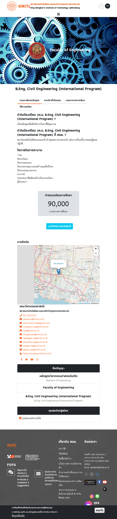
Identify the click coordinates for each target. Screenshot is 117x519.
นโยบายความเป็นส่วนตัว (70, 465)
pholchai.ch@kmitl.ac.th (34, 342)
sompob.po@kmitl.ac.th (33, 334)
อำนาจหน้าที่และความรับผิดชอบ (71, 474)
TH (107, 6)
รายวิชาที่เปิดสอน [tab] (52, 100)
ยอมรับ (99, 510)
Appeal (48, 484)
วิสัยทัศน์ (63, 453)
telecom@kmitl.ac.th (32, 319)
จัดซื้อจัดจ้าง (65, 458)
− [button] (96, 253)
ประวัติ (62, 448)
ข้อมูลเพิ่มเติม (18, 516)
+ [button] (96, 249)
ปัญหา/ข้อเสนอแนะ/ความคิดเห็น (23, 473)
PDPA (11, 464)
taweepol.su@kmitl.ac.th (34, 338)
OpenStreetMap (84, 303)
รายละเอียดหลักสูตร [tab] (29, 100)
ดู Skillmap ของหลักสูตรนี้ (59, 226)
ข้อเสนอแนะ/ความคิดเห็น (70, 483)
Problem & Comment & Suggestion (23, 482)
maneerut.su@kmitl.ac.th (34, 327)
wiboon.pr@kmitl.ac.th (33, 349)
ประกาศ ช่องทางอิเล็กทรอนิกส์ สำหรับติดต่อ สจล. (70, 494)
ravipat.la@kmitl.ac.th (32, 346)
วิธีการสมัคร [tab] (25, 107)
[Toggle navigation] (58, 14)
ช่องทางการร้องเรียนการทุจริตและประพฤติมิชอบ (51, 476)
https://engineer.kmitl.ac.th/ (35, 353)
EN (101, 6)
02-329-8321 (28, 315)
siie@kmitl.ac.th (29, 330)
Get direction (58, 264)
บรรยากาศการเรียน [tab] (75, 100)
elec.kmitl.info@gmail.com (35, 323)
